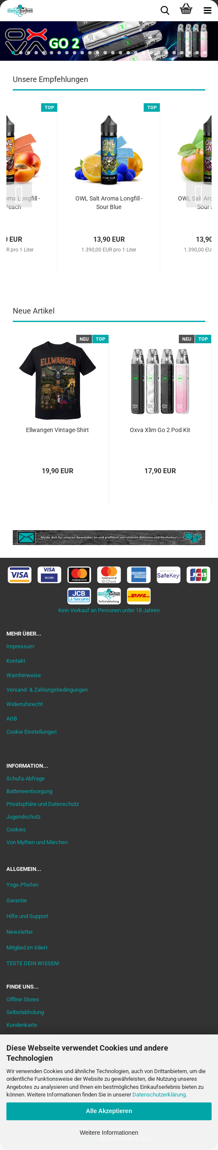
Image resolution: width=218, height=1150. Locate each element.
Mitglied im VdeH (26, 947)
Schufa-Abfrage (25, 778)
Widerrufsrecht (24, 704)
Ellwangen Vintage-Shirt (57, 430)
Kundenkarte (21, 1025)
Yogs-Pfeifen (22, 885)
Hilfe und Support (27, 916)
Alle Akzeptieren (109, 1111)
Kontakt (15, 661)
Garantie (16, 900)
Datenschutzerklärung (159, 1094)
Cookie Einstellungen (31, 732)
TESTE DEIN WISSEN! (32, 963)
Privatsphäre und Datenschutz (42, 804)
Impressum (20, 646)
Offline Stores (22, 999)
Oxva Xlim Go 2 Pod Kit (160, 430)
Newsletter (19, 932)
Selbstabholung (25, 1012)
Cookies (16, 829)
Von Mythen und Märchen (37, 842)
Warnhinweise (23, 675)
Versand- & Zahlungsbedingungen (47, 690)
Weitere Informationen (109, 1132)
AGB (11, 718)
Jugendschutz (23, 817)
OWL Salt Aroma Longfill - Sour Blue (109, 202)
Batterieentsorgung (29, 791)
